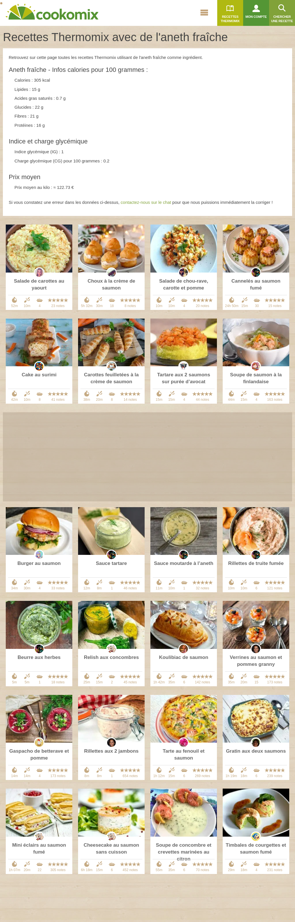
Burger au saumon (39, 563)
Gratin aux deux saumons (256, 751)
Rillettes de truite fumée (256, 563)
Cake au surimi (39, 374)
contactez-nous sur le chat (146, 202)
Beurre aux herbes (39, 657)
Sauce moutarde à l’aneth (183, 563)
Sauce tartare (111, 563)
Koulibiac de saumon (183, 657)
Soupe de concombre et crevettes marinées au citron (183, 852)
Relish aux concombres (111, 657)
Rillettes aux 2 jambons (111, 751)
